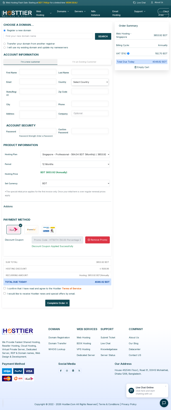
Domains (61, 11)
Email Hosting (116, 13)
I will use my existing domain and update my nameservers (37, 47)
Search (103, 36)
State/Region (11, 93)
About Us (157, 2)
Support (138, 11)
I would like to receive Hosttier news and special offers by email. (41, 294)
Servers (79, 11)
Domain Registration (59, 337)
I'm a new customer (30, 61)
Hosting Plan (11, 154)
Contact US (135, 355)
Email (8, 82)
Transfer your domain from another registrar (31, 44)
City (8, 104)
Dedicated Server (86, 355)
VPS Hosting (83, 349)
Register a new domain (19, 30)
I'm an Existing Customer (84, 61)
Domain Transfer (57, 343)
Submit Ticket (108, 337)
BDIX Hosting (84, 343)
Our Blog (133, 343)
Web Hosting (40, 13)
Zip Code (62, 92)
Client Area (163, 13)
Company (63, 114)
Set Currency (11, 183)
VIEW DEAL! (72, 2)
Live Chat (139, 2)
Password (11, 131)
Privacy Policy (128, 404)
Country (62, 82)
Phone (61, 104)
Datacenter (135, 349)
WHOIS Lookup (56, 349)
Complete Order (57, 303)
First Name (11, 72)
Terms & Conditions (109, 404)
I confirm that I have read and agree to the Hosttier (44, 288)
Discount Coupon (14, 239)
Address (10, 114)
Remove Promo (97, 239)
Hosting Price (11, 174)
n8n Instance (95, 13)
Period (8, 164)
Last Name (63, 72)
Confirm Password (63, 131)
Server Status (108, 355)
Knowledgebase (109, 349)
